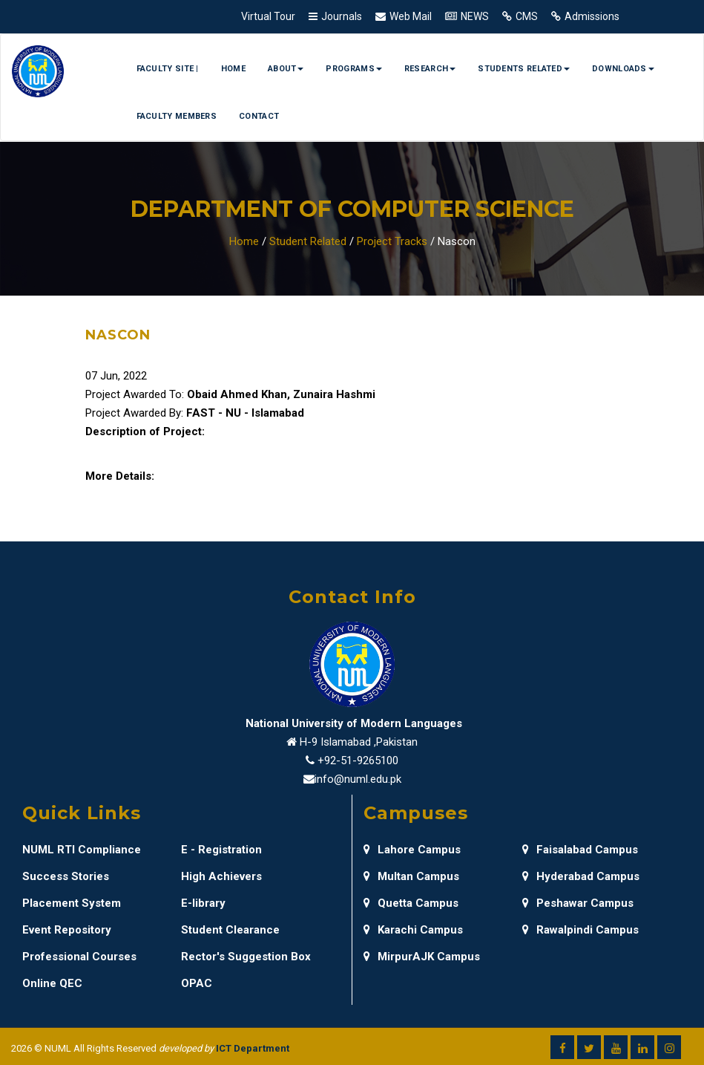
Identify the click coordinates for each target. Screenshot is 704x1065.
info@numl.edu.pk (358, 779)
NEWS (475, 16)
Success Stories (65, 876)
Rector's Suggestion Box (246, 956)
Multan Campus (411, 876)
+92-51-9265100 (358, 760)
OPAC (196, 983)
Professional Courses (79, 956)
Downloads (623, 69)
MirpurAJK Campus (421, 956)
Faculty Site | (167, 69)
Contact (259, 116)
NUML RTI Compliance (81, 849)
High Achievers (221, 876)
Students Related (524, 69)
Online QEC (52, 983)
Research (429, 69)
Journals (341, 16)
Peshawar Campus (578, 903)
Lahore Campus (412, 849)
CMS (527, 16)
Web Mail (410, 16)
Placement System (71, 903)
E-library (203, 903)
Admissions (592, 16)
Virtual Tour (268, 16)
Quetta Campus (410, 903)
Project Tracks (392, 241)
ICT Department (252, 1048)
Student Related (307, 241)
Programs (353, 69)
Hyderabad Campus (580, 876)
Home (233, 69)
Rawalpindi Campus (580, 930)
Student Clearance (230, 930)
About (286, 69)
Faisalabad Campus (580, 849)
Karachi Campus (413, 930)
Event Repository (66, 930)
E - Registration (221, 849)
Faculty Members (176, 116)
